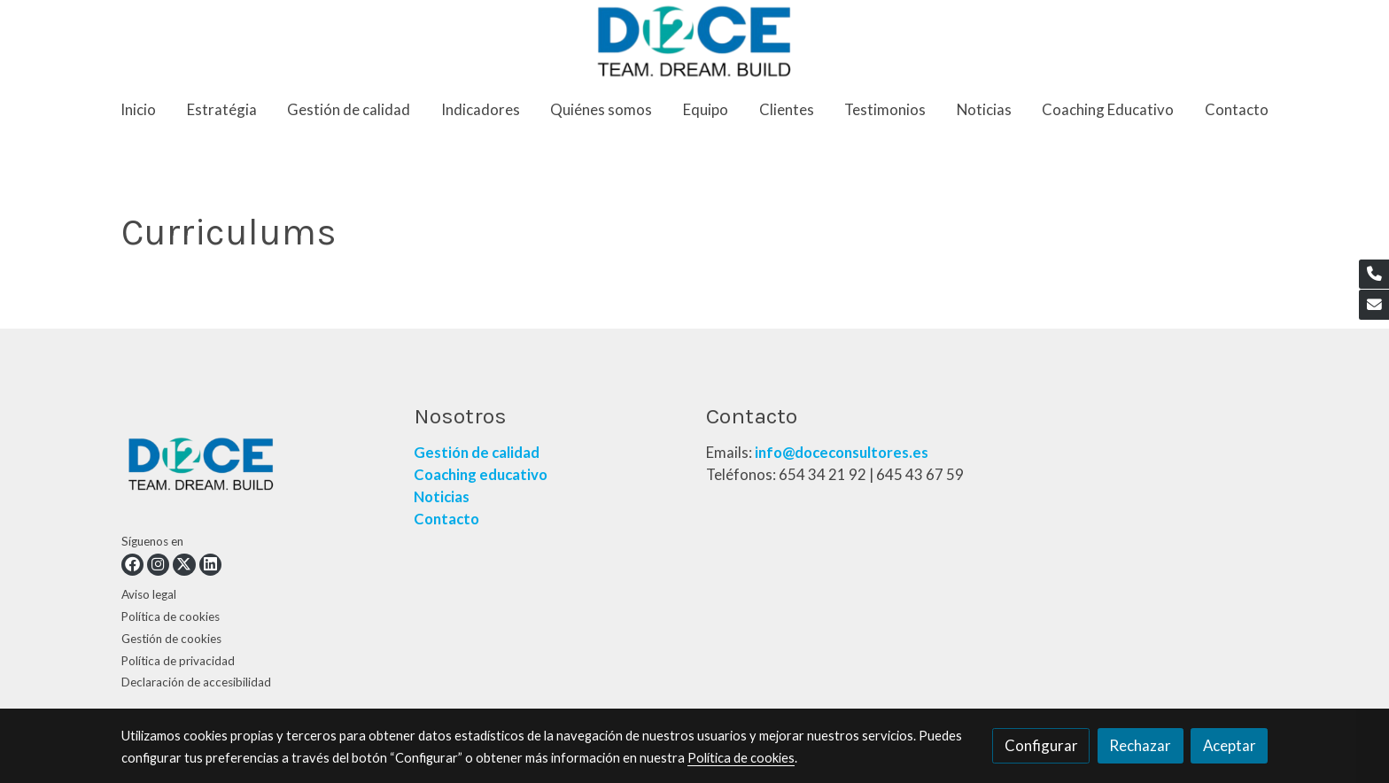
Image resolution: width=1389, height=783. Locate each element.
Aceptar (1229, 745)
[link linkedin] (210, 565)
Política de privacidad (178, 661)
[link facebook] (132, 565)
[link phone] (1374, 275)
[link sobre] (256, 467)
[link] (695, 41)
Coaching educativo (480, 474)
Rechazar (1140, 745)
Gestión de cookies (171, 639)
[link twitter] (184, 565)
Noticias (441, 496)
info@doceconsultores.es (841, 452)
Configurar (1041, 745)
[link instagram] (158, 565)
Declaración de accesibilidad (196, 682)
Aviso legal (148, 594)
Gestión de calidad (476, 452)
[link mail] (1374, 305)
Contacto (448, 518)
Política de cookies (170, 616)
